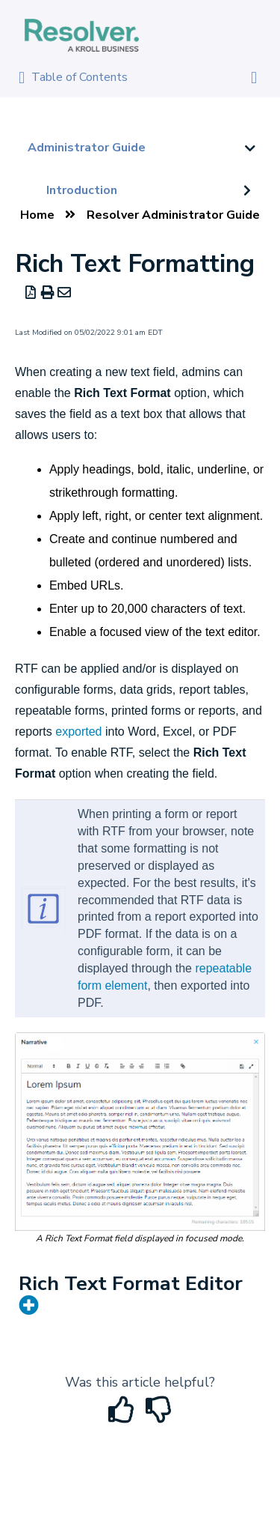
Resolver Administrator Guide (173, 215)
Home (37, 215)
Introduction (81, 190)
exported (78, 731)
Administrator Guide (87, 147)
